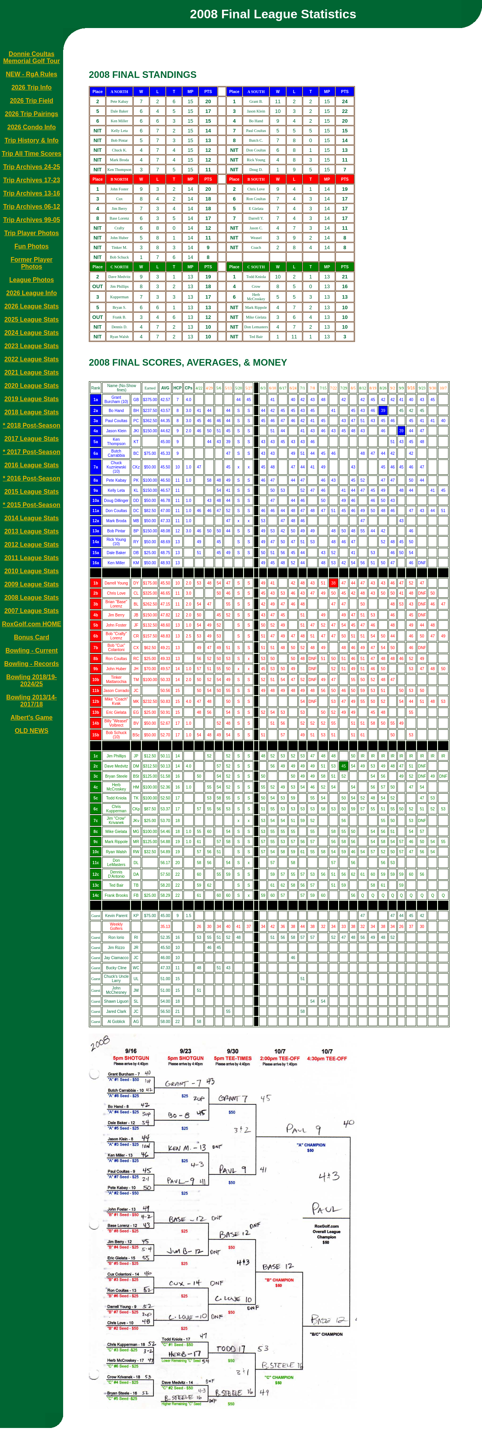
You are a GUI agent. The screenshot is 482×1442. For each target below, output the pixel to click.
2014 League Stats (31, 518)
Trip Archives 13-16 (31, 193)
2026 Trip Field (31, 100)
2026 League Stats (31, 306)
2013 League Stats (31, 531)
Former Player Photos (32, 263)
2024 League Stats (31, 332)
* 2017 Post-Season (31, 452)
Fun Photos (31, 246)
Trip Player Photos (31, 233)
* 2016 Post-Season (31, 478)
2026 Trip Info (31, 87)
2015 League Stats (31, 491)
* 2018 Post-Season (31, 425)
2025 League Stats (31, 319)
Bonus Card (31, 637)
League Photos (31, 279)
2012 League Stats (31, 544)
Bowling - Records (31, 663)
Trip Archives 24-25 (31, 167)
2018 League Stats (31, 412)
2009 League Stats (31, 584)
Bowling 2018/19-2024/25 (31, 680)
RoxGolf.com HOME (31, 624)
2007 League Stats (31, 610)
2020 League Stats (31, 385)
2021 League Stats (31, 372)
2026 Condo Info (31, 127)
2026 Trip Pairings (31, 114)
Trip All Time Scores (32, 153)
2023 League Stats (31, 346)
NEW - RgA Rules (31, 74)
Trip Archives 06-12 (31, 206)
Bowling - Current (31, 650)
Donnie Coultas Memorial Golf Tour (31, 57)
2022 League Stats (31, 359)
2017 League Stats (31, 438)
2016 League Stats (31, 465)
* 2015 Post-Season (31, 505)
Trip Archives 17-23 (31, 180)
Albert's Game (32, 717)
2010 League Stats (31, 571)
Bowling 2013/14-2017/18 (31, 701)
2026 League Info (31, 293)
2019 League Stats (31, 399)
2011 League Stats (31, 558)
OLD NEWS (31, 730)
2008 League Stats (31, 597)
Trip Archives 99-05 (31, 220)
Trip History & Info (32, 140)
